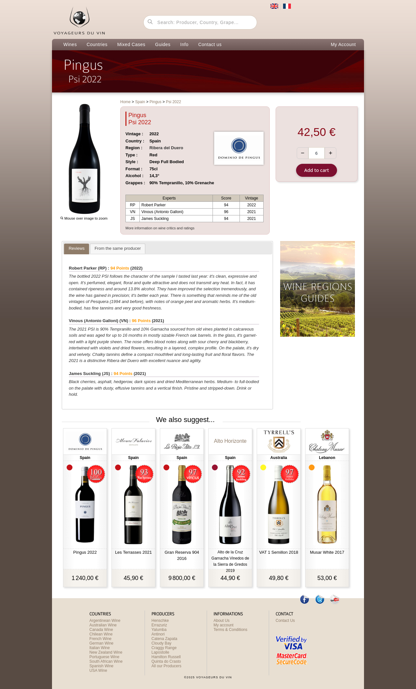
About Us (221, 620)
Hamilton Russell (166, 657)
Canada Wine (101, 629)
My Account (343, 44)
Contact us (210, 44)
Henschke (160, 620)
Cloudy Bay (161, 643)
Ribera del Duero (166, 147)
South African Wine (106, 661)
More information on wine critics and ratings (159, 228)
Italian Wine (99, 648)
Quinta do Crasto (166, 661)
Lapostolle (160, 652)
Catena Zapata (164, 638)
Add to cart (316, 170)
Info (184, 44)
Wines (70, 44)
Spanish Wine (101, 666)
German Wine (101, 643)
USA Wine (98, 670)
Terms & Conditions (230, 629)
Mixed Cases (131, 44)
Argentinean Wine (104, 620)
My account (223, 625)
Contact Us (285, 620)
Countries (96, 44)
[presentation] (76, 249)
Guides (162, 44)
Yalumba (158, 629)
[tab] (76, 249)
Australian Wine (103, 625)
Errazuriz (159, 625)
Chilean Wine (100, 634)
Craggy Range (163, 648)
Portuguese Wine (104, 657)
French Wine (100, 638)
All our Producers (166, 666)
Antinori (158, 634)
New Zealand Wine (105, 652)
